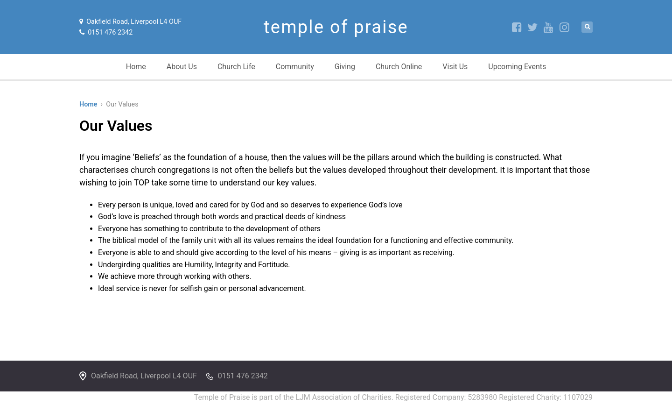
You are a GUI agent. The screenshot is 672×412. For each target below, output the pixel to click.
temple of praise (336, 27)
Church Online (399, 66)
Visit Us (455, 66)
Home (136, 66)
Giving (345, 66)
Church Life (236, 66)
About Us (182, 66)
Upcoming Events (517, 66)
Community (295, 66)
